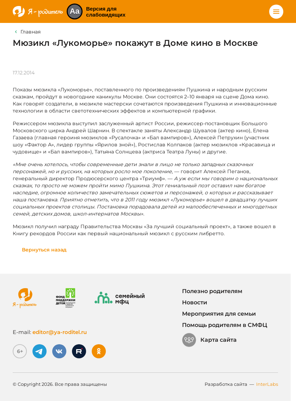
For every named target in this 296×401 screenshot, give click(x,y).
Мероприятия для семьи (219, 313)
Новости (194, 302)
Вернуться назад (44, 250)
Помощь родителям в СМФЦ (224, 325)
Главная (30, 32)
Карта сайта (209, 340)
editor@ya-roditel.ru (59, 332)
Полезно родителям (212, 291)
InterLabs (267, 384)
